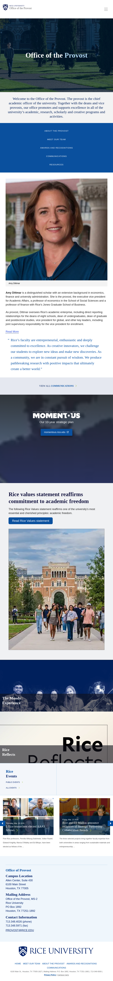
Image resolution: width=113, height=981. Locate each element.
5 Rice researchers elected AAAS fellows (25, 828)
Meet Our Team (56, 139)
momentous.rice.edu (58, 432)
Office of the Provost (20, 8)
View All (56, 386)
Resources (56, 165)
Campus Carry (63, 975)
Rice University (16, 6)
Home (18, 963)
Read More (12, 331)
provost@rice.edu (20, 930)
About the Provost (56, 131)
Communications (56, 156)
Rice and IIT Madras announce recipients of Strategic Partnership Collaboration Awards (82, 826)
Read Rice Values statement (30, 520)
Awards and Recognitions (56, 148)
